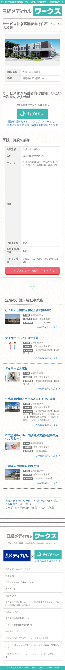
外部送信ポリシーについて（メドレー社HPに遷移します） (30, 655)
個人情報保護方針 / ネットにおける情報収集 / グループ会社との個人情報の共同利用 (32, 603)
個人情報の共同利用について (18, 618)
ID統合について (12, 612)
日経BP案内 (10, 595)
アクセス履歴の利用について (18, 625)
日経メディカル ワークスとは (19, 569)
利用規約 (9, 576)
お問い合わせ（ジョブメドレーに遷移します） (27, 638)
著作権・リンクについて (16, 631)
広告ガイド (10, 589)
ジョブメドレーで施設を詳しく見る (32, 270)
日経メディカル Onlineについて (20, 582)
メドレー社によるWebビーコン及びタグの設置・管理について (32, 646)
